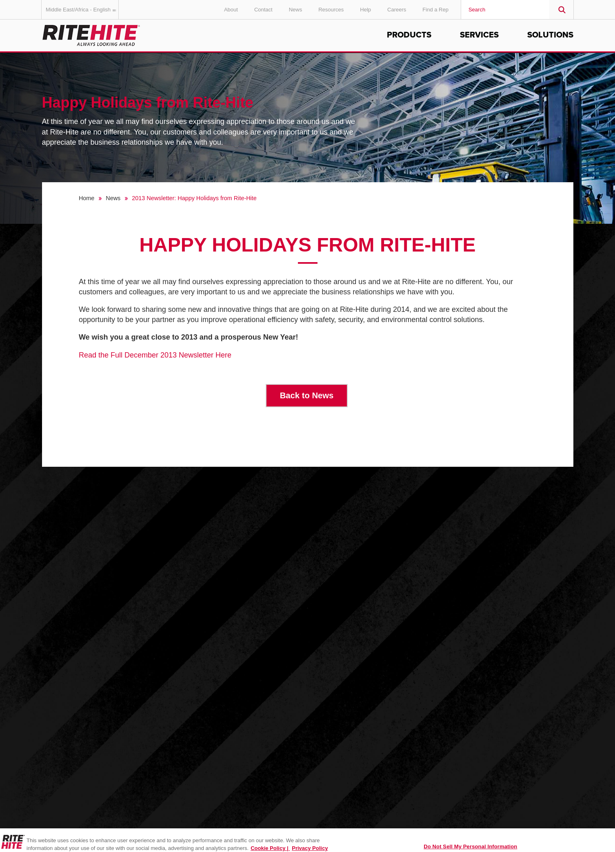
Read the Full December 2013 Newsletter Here (155, 355)
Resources (331, 10)
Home (86, 198)
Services (479, 35)
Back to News (307, 395)
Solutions (550, 35)
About (231, 10)
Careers (396, 10)
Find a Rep (435, 10)
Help (365, 10)
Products (409, 35)
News (295, 10)
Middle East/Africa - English (82, 10)
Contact (263, 10)
